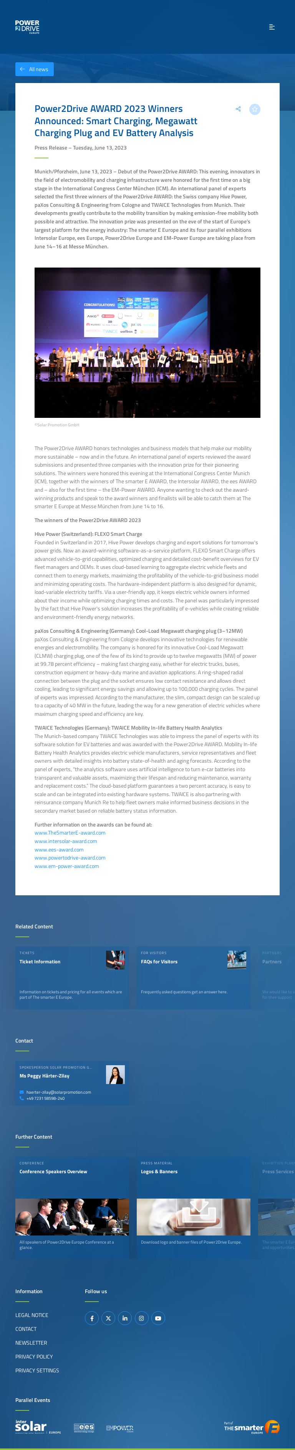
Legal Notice (31, 1315)
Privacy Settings (37, 1370)
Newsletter (31, 1343)
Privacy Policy (34, 1356)
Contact (25, 1329)
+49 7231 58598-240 (42, 1098)
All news (31, 69)
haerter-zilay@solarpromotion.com (55, 1092)
